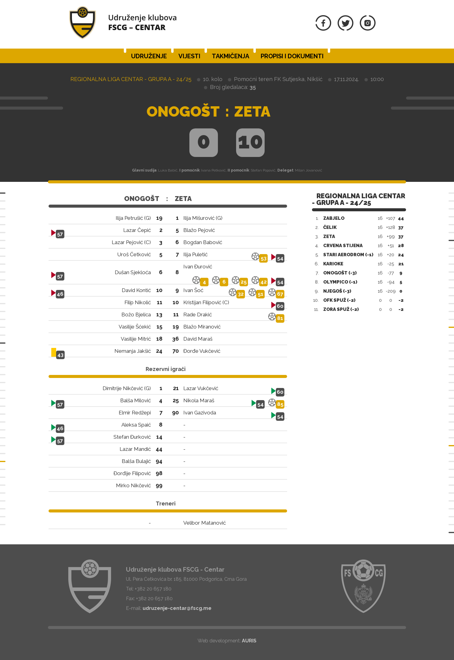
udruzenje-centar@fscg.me (177, 608)
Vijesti (189, 56)
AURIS (249, 641)
